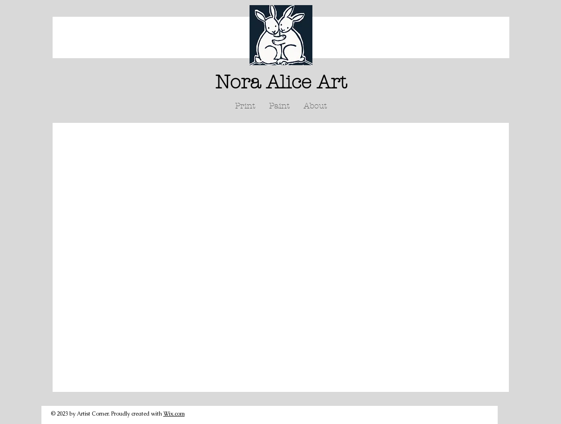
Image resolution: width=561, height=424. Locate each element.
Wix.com (174, 413)
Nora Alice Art (281, 82)
